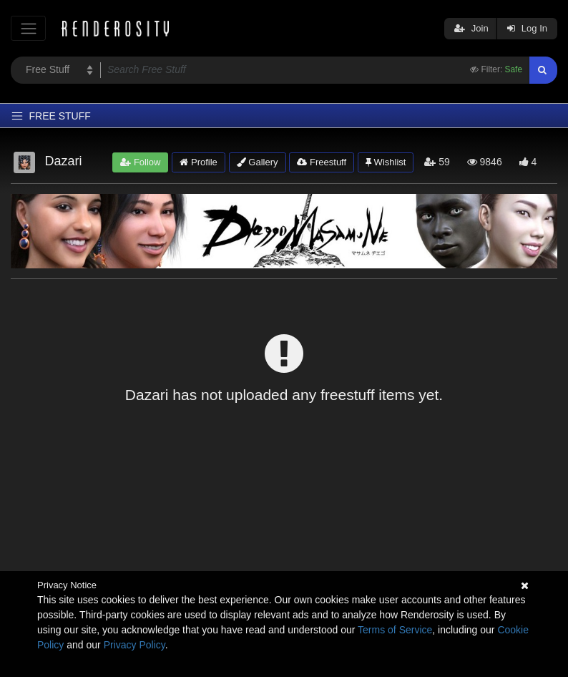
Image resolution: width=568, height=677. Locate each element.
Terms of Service (395, 629)
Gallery (257, 162)
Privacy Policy (134, 645)
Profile (198, 162)
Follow (140, 162)
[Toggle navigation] (28, 28)
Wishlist (386, 162)
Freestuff (321, 162)
